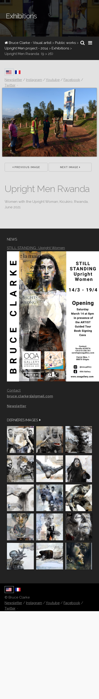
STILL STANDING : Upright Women (36, 248)
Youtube (53, 603)
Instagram (34, 603)
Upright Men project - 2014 (26, 48)
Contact (14, 390)
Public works (65, 43)
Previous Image (26, 167)
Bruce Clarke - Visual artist (28, 43)
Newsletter (13, 603)
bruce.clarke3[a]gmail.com (30, 396)
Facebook (72, 603)
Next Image (70, 167)
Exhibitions (60, 48)
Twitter (10, 608)
